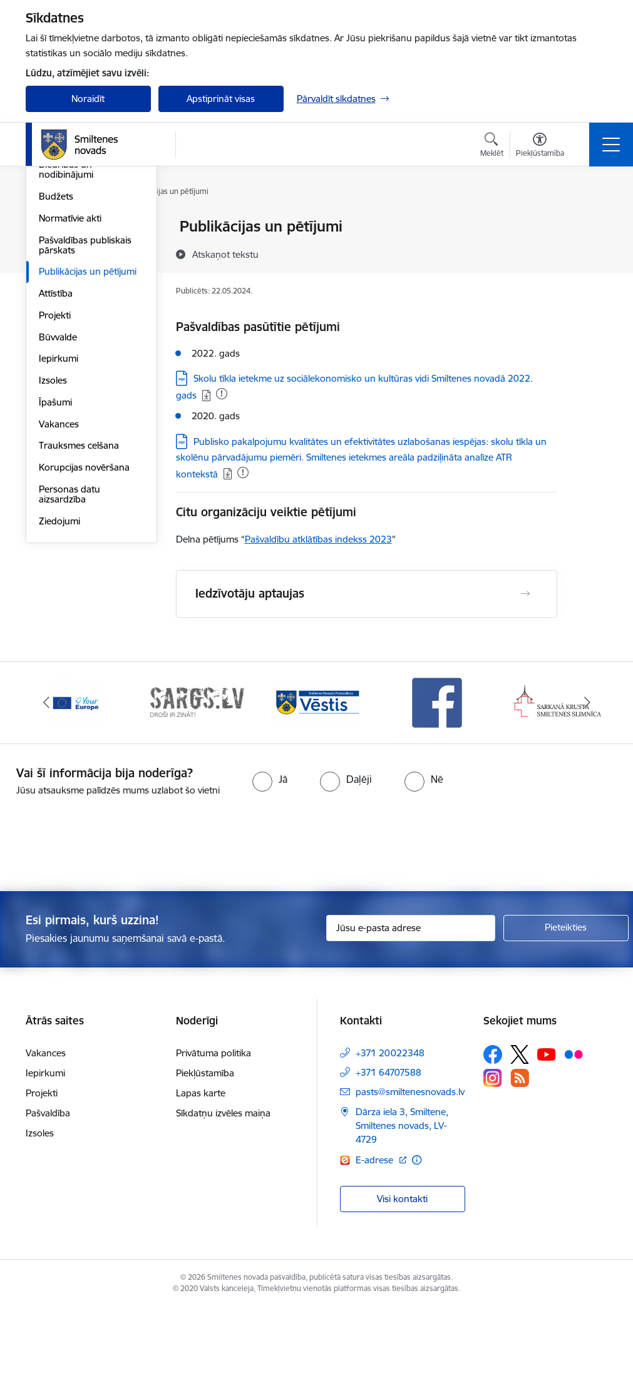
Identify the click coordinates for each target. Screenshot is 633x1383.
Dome (51, 227)
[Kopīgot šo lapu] (590, 252)
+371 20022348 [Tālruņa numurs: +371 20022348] (390, 1129)
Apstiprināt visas (221, 99)
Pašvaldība (48, 1189)
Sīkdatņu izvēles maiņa (223, 1189)
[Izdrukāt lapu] (590, 221)
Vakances (59, 573)
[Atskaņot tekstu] (225, 254)
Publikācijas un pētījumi (87, 421)
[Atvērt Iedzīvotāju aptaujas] (525, 593)
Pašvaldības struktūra (84, 249)
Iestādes (56, 271)
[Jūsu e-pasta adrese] (410, 1003)
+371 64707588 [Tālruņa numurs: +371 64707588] (388, 1148)
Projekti (55, 465)
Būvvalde (58, 486)
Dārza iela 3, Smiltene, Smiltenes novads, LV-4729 (402, 1201)
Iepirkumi (58, 508)
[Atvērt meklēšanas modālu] (492, 146)
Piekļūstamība (205, 1149)
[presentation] (317, 920)
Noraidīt (88, 99)
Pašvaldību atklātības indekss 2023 (318, 539)
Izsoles (53, 530)
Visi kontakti (402, 1274)
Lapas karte (200, 1169)
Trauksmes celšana (79, 595)
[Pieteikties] (566, 1003)
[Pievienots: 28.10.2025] (243, 472)
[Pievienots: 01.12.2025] (221, 393)
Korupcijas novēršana (84, 617)
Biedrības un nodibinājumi (66, 319)
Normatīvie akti (70, 368)
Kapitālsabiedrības (77, 293)
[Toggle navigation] (611, 144)
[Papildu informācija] (416, 1235)
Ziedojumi (59, 670)
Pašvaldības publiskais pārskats (85, 395)
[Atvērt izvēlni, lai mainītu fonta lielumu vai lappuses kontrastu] (540, 146)
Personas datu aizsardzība (69, 644)
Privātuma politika (213, 1129)
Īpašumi (55, 552)
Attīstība (56, 443)
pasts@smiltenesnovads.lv (410, 1167)
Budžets (56, 346)
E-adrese (376, 1235)
